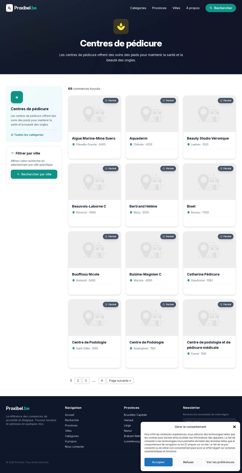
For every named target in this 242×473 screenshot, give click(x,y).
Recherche (72, 420)
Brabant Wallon (133, 436)
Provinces (159, 8)
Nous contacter (74, 446)
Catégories (138, 8)
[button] (234, 427)
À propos (192, 8)
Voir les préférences (220, 462)
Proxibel (25, 8)
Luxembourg (132, 441)
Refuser (188, 462)
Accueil (69, 414)
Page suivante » (120, 380)
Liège (127, 425)
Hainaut (128, 420)
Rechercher (220, 8)
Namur (128, 430)
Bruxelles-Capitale (135, 414)
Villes (176, 8)
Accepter (158, 462)
